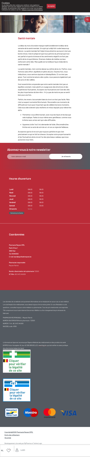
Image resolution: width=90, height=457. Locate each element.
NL (2, 450)
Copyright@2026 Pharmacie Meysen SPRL (18, 432)
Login (22, 450)
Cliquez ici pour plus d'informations (32, 10)
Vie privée (7, 438)
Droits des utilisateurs (12, 435)
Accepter (51, 6)
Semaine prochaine (16, 213)
